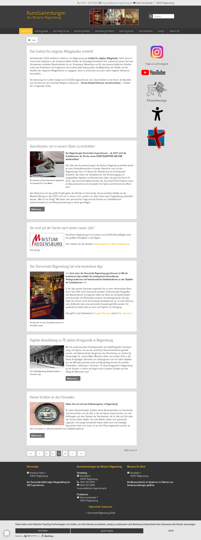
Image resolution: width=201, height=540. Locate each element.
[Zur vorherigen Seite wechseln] (40, 453)
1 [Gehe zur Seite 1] (47, 453)
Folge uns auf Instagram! (157, 64)
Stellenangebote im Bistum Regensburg (111, 244)
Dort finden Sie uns (61, 31)
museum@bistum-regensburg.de (117, 3)
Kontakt (161, 31)
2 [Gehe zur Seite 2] (53, 453)
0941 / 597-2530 (89, 3)
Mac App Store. (125, 313)
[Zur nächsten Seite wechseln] (72, 453)
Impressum (107, 506)
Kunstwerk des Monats (104, 31)
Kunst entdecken (126, 31)
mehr (171, 531)
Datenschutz (94, 506)
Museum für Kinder (82, 31)
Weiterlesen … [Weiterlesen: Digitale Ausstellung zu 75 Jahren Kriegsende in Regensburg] (73, 378)
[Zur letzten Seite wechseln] (81, 453)
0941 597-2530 (87, 482)
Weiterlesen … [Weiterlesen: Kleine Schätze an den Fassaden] (37, 435)
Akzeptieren (107, 531)
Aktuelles (26, 31)
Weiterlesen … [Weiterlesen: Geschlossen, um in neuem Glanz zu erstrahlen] (37, 209)
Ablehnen (43, 531)
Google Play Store (102, 313)
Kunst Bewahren (146, 31)
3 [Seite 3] (58, 453)
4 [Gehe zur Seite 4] (65, 453)
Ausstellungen (41, 31)
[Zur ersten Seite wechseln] (31, 453)
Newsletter (174, 31)
